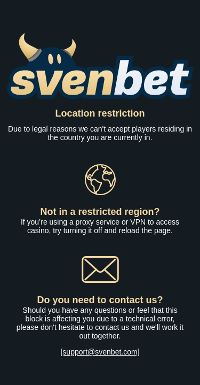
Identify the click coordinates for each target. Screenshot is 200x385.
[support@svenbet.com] (99, 352)
